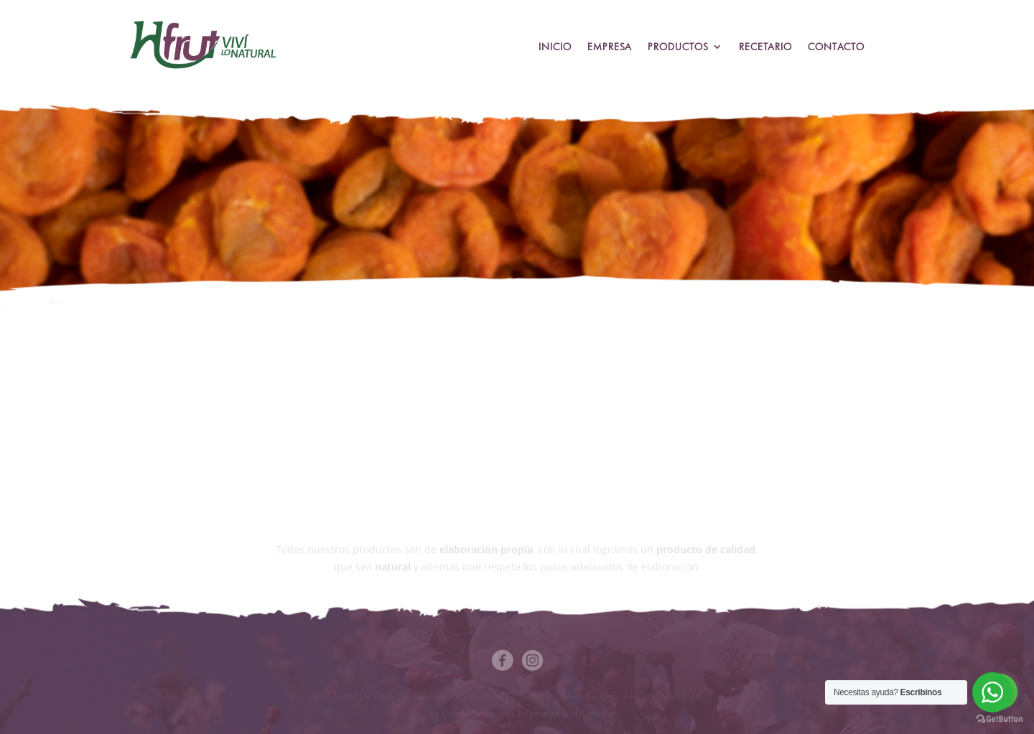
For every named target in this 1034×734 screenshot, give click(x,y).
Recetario (765, 47)
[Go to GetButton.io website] (1000, 719)
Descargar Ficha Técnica (607, 403)
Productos (678, 47)
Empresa (609, 47)
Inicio (555, 47)
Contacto (836, 47)
